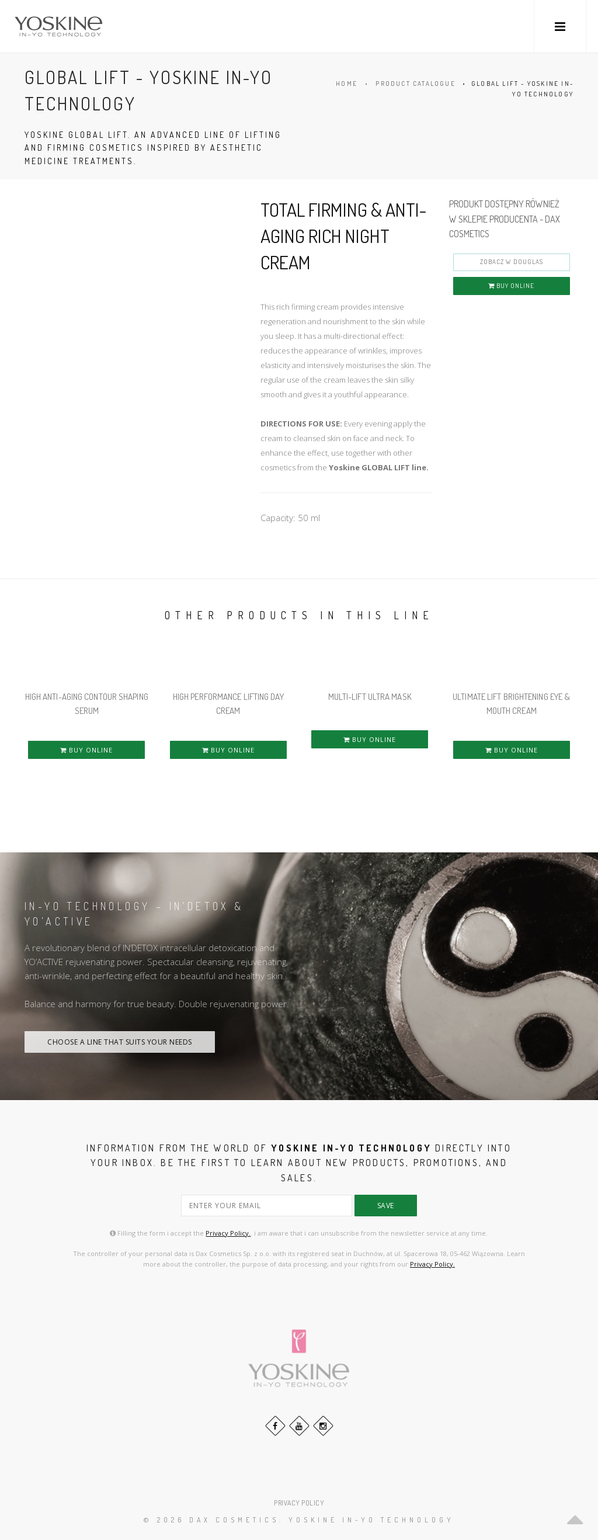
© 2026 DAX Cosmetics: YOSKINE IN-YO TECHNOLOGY (299, 1519)
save (385, 1206)
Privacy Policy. (228, 1233)
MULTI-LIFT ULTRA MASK (370, 696)
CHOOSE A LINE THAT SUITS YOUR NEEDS (119, 1042)
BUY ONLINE (511, 286)
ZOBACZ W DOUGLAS (511, 262)
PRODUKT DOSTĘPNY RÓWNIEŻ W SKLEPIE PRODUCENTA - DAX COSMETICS (504, 219)
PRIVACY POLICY (299, 1503)
